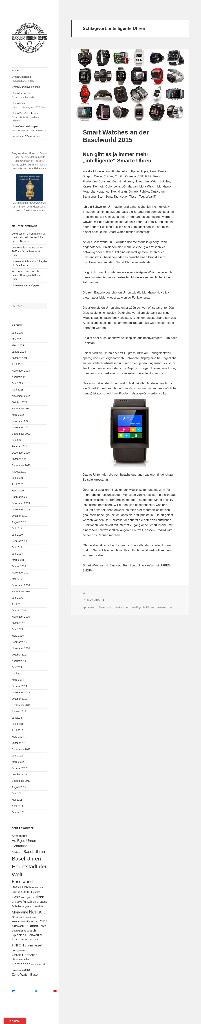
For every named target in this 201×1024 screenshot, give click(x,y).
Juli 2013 (17, 717)
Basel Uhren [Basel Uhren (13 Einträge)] (34, 851)
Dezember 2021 (21, 421)
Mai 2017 (17, 578)
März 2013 (18, 736)
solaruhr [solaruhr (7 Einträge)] (31, 930)
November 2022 (21, 395)
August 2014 (19, 660)
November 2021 (21, 427)
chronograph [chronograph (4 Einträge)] (26, 897)
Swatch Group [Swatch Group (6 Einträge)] (20, 939)
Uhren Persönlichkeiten (29, 117)
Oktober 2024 (19, 358)
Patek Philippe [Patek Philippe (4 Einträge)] (23, 917)
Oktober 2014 (19, 654)
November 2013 (21, 692)
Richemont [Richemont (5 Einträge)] (32, 921)
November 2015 (21, 616)
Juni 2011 (17, 793)
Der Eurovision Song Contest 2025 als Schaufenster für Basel (28, 251)
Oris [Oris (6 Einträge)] (14, 917)
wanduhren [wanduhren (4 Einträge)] (16, 970)
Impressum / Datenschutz (26, 136)
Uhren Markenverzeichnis (26, 86)
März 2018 (18, 560)
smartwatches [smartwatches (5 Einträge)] (19, 931)
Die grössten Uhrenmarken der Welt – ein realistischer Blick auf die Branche (29, 237)
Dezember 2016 (21, 585)
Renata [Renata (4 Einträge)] (33, 917)
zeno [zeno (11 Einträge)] (26, 970)
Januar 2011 (19, 812)
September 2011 (21, 780)
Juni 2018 (17, 553)
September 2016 (21, 591)
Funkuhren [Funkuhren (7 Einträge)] (29, 901)
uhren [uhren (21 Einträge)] (18, 945)
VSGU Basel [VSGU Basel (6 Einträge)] (37, 964)
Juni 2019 (17, 534)
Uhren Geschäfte (29, 78)
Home (15, 70)
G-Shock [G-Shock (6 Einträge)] (42, 901)
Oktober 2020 (19, 459)
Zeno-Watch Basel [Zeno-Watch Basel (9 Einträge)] (25, 974)
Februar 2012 (19, 768)
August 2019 (19, 522)
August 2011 (19, 787)
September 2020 (21, 465)
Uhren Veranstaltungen (29, 128)
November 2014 (21, 648)
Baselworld (105, 607)
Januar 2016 (19, 610)
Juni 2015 (17, 629)
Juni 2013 (17, 724)
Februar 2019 (19, 541)
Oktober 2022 (19, 402)
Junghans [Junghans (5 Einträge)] (26, 906)
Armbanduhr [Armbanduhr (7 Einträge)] (19, 835)
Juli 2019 (17, 528)
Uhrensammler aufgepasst (26, 285)
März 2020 (18, 490)
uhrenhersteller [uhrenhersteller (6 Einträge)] (20, 959)
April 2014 (17, 673)
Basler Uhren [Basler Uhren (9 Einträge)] (21, 887)
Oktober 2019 (19, 515)
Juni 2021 (17, 440)
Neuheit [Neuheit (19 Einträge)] (37, 911)
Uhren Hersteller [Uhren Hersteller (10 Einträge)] (24, 955)
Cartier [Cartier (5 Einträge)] (36, 892)
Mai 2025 (17, 339)
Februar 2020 (19, 496)
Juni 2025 (17, 332)
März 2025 (18, 345)
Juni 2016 (17, 597)
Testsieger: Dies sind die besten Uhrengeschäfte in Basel (26, 275)
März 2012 (18, 761)
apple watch (90, 607)
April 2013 (17, 730)
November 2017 (21, 572)
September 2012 (21, 749)
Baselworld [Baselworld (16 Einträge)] (22, 881)
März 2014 (18, 679)
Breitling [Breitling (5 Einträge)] (16, 892)
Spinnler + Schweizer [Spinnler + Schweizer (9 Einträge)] (27, 935)
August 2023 (19, 377)
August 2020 (19, 471)
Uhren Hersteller (29, 95)
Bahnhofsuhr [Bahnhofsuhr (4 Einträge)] (17, 852)
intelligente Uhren (143, 607)
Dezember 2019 (21, 503)
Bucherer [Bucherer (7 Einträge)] (26, 891)
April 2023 (17, 389)
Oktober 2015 (19, 623)
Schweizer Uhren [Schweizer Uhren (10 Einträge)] (25, 926)
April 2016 (17, 604)
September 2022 (21, 408)
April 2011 (17, 806)
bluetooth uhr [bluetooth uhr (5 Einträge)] (38, 887)
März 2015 (18, 635)
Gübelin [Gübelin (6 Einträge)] (16, 906)
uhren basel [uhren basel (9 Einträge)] (33, 945)
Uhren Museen (29, 105)
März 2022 (18, 414)
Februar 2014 (19, 686)
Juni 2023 (17, 383)
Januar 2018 (19, 566)
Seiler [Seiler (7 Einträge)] (42, 926)
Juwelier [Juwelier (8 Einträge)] (37, 906)
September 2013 (21, 705)
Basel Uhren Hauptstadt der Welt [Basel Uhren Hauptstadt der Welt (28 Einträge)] (29, 866)
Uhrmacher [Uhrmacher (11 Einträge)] (21, 964)
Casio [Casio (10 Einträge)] (16, 897)
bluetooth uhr (122, 607)
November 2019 (21, 509)
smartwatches (163, 607)
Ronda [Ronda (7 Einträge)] (43, 921)
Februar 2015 (19, 642)
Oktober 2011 (19, 774)
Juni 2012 (17, 755)
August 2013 (19, 711)
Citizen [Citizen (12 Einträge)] (38, 897)
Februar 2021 (19, 446)
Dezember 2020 (21, 452)
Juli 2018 (17, 547)
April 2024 (17, 364)
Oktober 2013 (19, 698)
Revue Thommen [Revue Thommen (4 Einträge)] (19, 921)
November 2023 (21, 370)
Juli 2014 (17, 667)
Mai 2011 (17, 799)
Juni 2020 (17, 477)
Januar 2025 (19, 351)
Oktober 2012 (19, 742)
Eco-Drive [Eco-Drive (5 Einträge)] (17, 902)
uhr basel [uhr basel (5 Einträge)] (33, 939)
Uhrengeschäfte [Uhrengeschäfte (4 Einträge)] (18, 951)
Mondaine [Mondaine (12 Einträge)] (20, 912)
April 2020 (17, 484)
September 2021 (21, 433)
